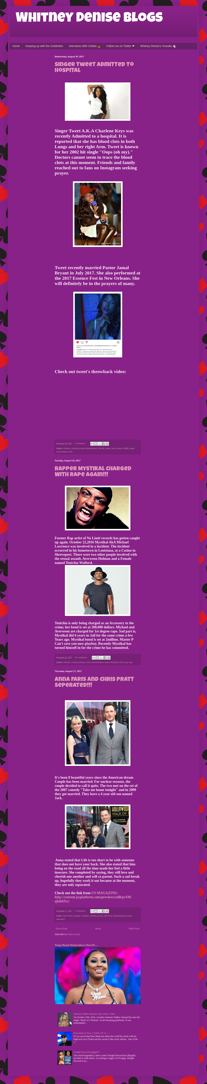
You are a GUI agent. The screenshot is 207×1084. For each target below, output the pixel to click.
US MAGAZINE (104, 893)
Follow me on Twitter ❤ (120, 46)
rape (131, 662)
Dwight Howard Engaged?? (87, 1052)
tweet (70, 451)
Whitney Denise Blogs (89, 19)
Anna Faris (67, 915)
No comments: (81, 657)
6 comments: (80, 443)
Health (101, 448)
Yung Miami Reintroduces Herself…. (76, 945)
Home (16, 46)
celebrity (66, 448)
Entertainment (91, 448)
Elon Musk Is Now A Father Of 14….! (92, 1033)
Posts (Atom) (74, 934)
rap (126, 662)
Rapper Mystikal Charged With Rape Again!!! (93, 472)
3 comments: (80, 911)
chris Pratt (108, 915)
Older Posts (134, 928)
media (107, 448)
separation (60, 919)
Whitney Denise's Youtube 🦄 (158, 46)
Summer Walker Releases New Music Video (94, 1014)
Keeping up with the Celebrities (44, 46)
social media (61, 451)
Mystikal (114, 662)
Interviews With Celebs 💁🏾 (85, 46)
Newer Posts (61, 928)
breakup (76, 915)
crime (88, 662)
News (114, 448)
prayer (120, 448)
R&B (126, 448)
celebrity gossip (78, 448)
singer (131, 448)
